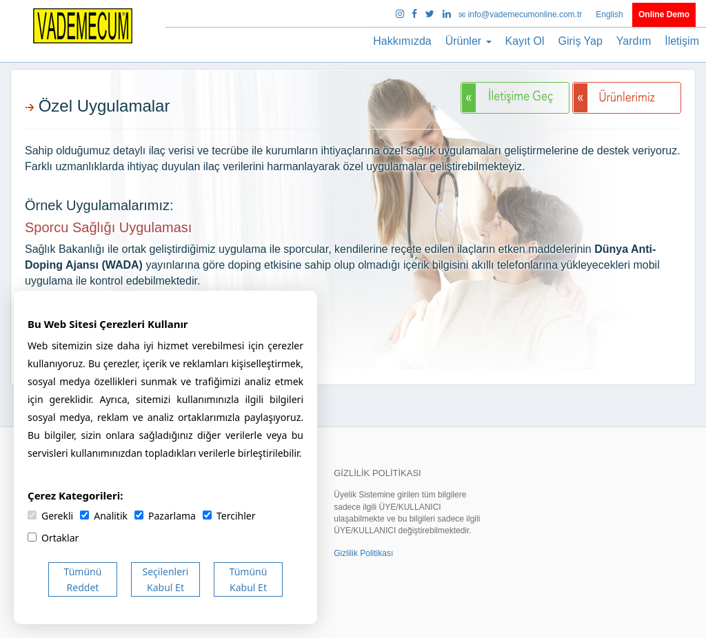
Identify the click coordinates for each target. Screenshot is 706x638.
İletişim (682, 41)
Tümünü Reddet (83, 579)
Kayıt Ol (525, 41)
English (610, 14)
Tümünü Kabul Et (249, 579)
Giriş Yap (580, 41)
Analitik (104, 515)
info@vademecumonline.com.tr (521, 14)
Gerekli (50, 515)
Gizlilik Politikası (363, 553)
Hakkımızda (402, 41)
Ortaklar (53, 537)
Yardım (633, 41)
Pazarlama (165, 515)
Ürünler (468, 41)
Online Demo (663, 14)
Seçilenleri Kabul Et (166, 579)
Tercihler (229, 515)
